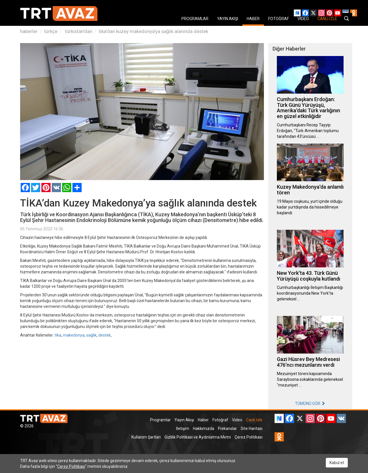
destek (104, 335)
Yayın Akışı (184, 420)
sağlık (91, 335)
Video (237, 420)
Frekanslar (227, 428)
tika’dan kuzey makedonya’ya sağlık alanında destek (153, 31)
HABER (253, 18)
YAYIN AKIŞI (227, 18)
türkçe (50, 31)
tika (58, 335)
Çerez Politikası (248, 437)
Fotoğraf (220, 420)
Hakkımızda (203, 428)
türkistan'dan (78, 31)
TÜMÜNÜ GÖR (310, 403)
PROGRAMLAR (194, 18)
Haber (203, 420)
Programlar (160, 420)
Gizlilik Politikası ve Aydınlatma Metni (197, 437)
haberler (29, 31)
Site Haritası (251, 428)
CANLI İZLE (327, 18)
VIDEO (303, 18)
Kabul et (336, 462)
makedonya (74, 335)
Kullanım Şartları (146, 437)
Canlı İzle (254, 420)
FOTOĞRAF (278, 18)
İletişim (182, 428)
